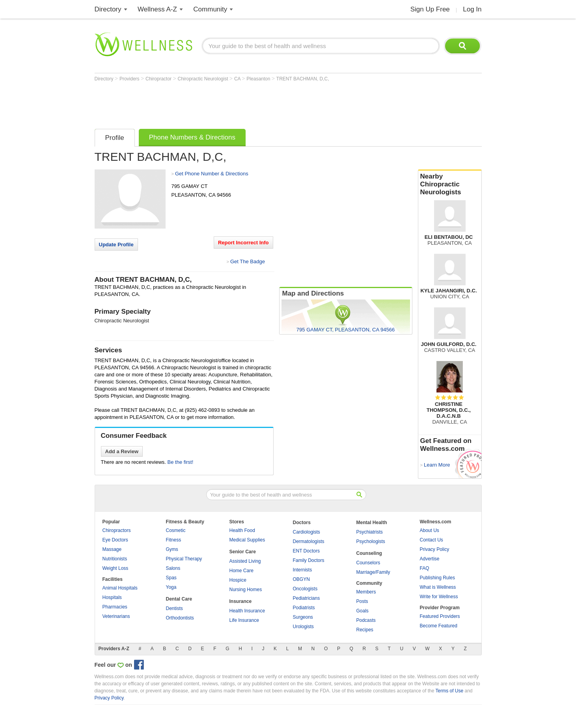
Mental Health (371, 522)
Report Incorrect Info (243, 243)
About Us (429, 530)
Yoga (171, 587)
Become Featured (438, 626)
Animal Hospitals (120, 588)
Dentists (174, 608)
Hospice (237, 580)
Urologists (303, 626)
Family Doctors (308, 560)
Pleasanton (258, 79)
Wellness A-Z (157, 9)
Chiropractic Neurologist (203, 79)
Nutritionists (115, 559)
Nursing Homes (245, 589)
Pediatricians (306, 598)
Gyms (172, 549)
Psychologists (370, 541)
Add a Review (122, 451)
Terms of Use (449, 691)
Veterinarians (116, 616)
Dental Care (179, 599)
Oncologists (305, 589)
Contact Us (431, 540)
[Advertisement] (238, 103)
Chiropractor (159, 79)
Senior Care (242, 551)
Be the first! (181, 462)
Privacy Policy (434, 549)
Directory (108, 9)
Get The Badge (247, 261)
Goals (362, 611)
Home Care (241, 570)
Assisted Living (245, 561)
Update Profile (116, 244)
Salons (173, 568)
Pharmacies (115, 607)
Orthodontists (180, 618)
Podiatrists (304, 607)
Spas (171, 577)
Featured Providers (440, 616)
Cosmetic (176, 530)
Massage (112, 549)
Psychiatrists (369, 532)
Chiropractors (117, 530)
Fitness (173, 540)
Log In (472, 9)
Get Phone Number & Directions (211, 174)
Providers (130, 79)
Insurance (240, 601)
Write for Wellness (439, 596)
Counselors (368, 562)
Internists (302, 570)
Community (210, 9)
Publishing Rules (437, 577)
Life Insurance (244, 620)
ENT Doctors (306, 551)
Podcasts (366, 620)
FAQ (424, 568)
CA (238, 79)
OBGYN (301, 579)
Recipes (364, 629)
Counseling (369, 553)
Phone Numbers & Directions (192, 137)
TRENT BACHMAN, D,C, (302, 79)
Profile (114, 137)
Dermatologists (308, 541)
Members (366, 592)
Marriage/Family (373, 572)
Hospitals (112, 597)
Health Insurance (247, 611)
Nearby (449, 184)
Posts (362, 601)
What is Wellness (438, 587)
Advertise (430, 559)
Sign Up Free (430, 9)
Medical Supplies (247, 540)
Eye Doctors (115, 540)
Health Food (242, 530)
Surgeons (303, 617)
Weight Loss (116, 568)
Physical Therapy (184, 559)
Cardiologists (306, 532)
